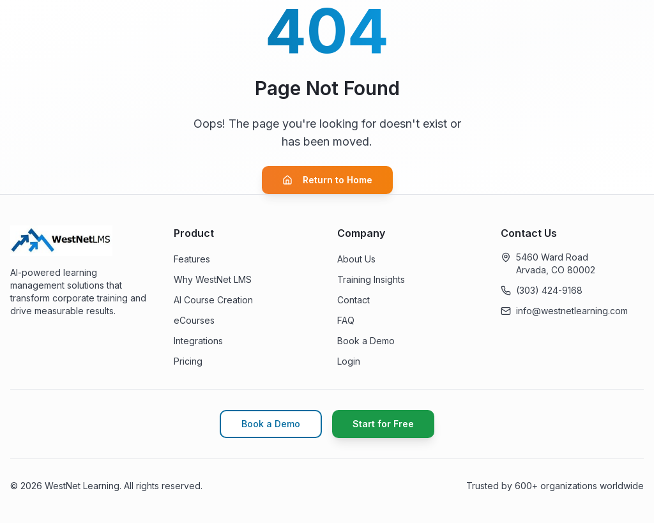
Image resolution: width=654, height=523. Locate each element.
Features (192, 259)
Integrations (198, 340)
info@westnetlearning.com (572, 310)
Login (348, 361)
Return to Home (327, 179)
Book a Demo (366, 340)
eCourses (194, 320)
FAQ (345, 320)
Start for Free (383, 423)
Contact (353, 299)
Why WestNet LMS (213, 279)
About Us (356, 259)
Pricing (188, 361)
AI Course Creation (213, 299)
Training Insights (371, 279)
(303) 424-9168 (549, 290)
